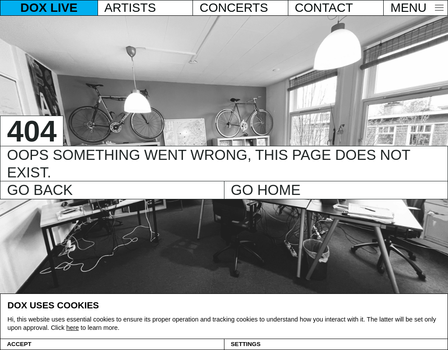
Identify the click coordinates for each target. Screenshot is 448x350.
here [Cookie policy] (72, 327)
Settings (246, 344)
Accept (19, 344)
